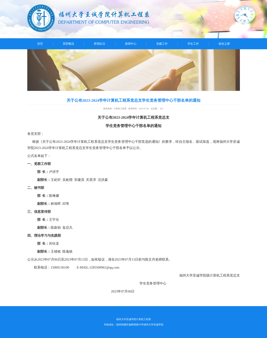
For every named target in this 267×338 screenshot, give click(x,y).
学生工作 (193, 43)
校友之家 (224, 43)
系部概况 (68, 43)
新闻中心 (130, 43)
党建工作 (162, 43)
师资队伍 (99, 43)
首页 (40, 43)
